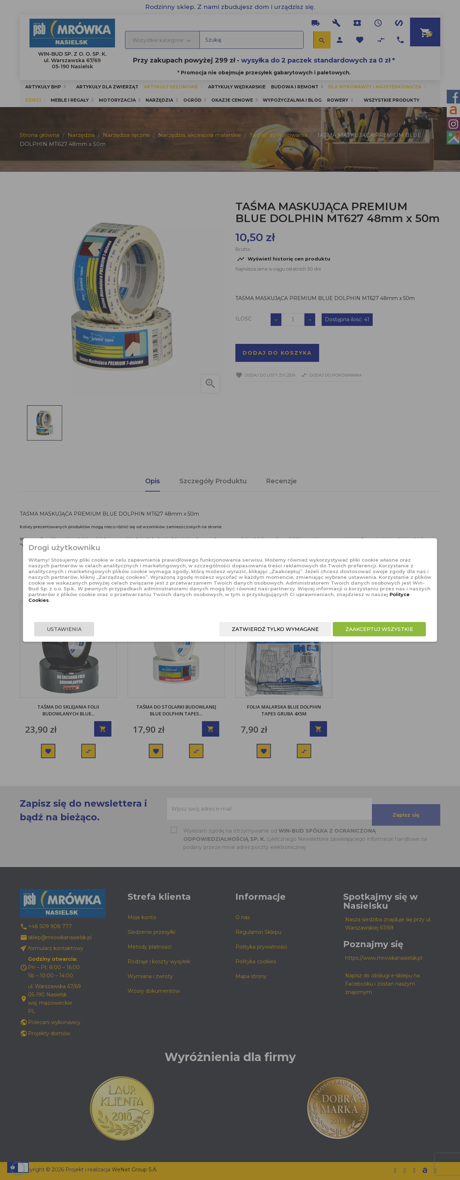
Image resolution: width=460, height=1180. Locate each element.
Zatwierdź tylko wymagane (243, 630)
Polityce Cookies (224, 604)
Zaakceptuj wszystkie (348, 630)
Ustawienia (95, 630)
